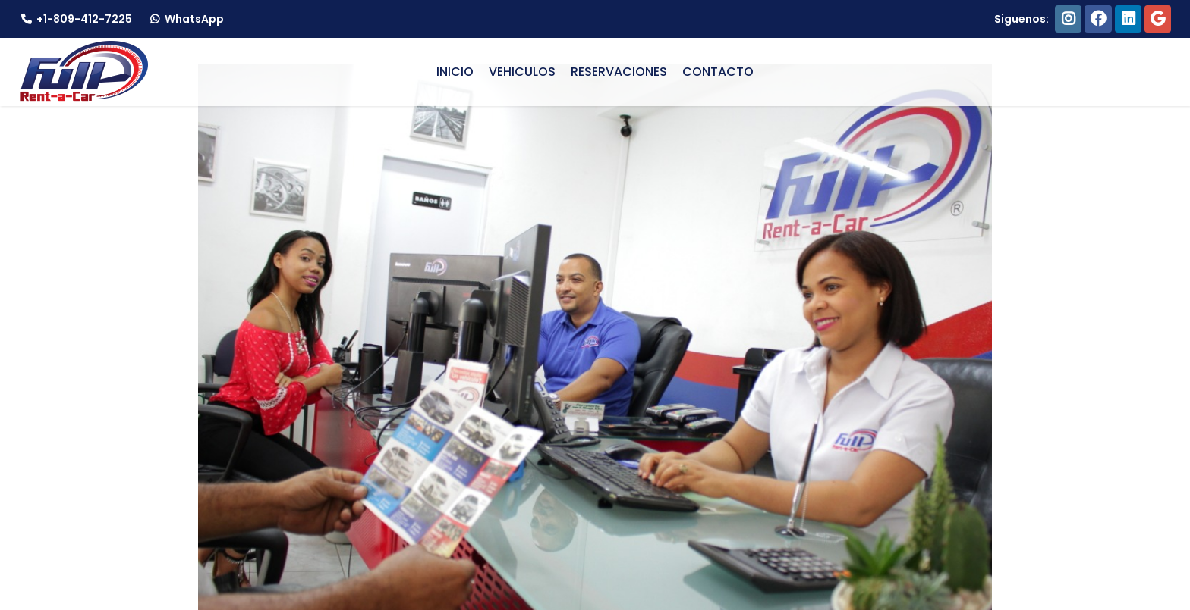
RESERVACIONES (619, 71)
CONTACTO (718, 71)
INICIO (455, 71)
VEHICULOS (522, 71)
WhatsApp (185, 19)
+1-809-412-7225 (75, 19)
